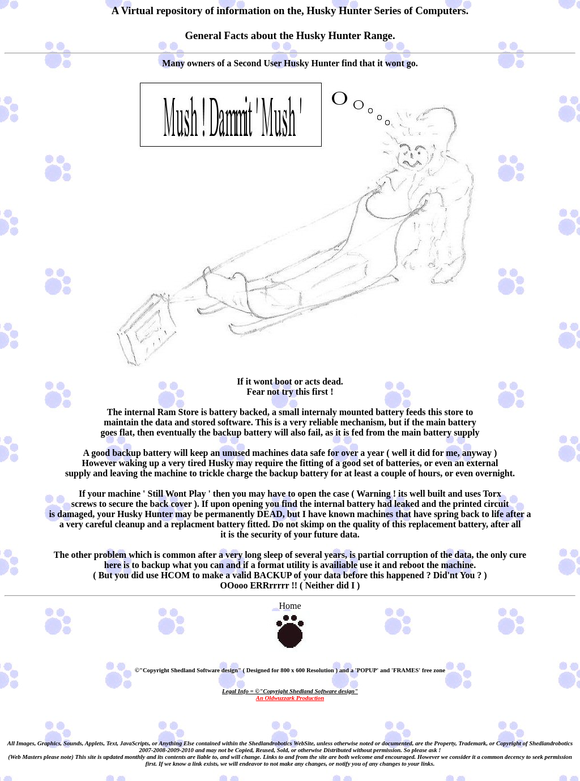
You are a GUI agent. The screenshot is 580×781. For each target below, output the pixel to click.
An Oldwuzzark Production (290, 697)
